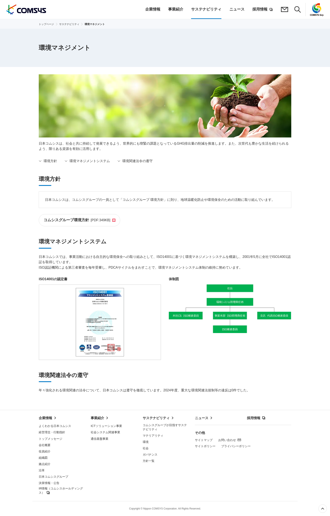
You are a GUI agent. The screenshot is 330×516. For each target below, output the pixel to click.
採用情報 (253, 418)
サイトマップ (204, 440)
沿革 (42, 470)
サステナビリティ (156, 418)
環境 (146, 442)
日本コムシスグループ (53, 477)
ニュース (201, 418)
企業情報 (45, 418)
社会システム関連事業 (105, 432)
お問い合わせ (227, 440)
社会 (146, 448)
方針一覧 (148, 461)
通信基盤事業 (99, 438)
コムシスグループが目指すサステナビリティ (165, 427)
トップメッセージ (50, 438)
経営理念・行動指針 (52, 432)
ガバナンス (150, 454)
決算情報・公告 (49, 483)
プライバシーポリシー (236, 446)
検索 (297, 9)
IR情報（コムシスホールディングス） (61, 491)
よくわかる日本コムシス (55, 426)
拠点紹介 (45, 464)
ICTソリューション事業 (106, 426)
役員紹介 (45, 451)
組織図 (43, 458)
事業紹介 (97, 418)
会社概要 (45, 445)
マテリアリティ (153, 435)
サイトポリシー (205, 446)
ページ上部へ (322, 508)
